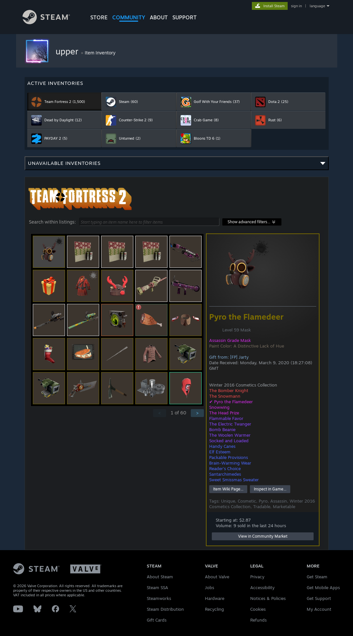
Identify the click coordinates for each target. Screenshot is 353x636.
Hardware (214, 598)
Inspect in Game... (270, 489)
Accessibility (262, 587)
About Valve (217, 576)
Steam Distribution (165, 609)
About (159, 17)
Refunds (258, 620)
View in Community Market (262, 536)
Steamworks (159, 598)
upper (68, 51)
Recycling (214, 609)
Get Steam (317, 576)
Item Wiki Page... (228, 489)
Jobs (209, 587)
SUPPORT (184, 17)
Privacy (257, 576)
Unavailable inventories (176, 165)
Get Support (319, 598)
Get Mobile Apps (323, 587)
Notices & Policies (268, 598)
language (317, 6)
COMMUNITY (128, 17)
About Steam (160, 576)
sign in (296, 6)
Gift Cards (156, 620)
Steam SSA (157, 587)
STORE (99, 17)
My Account (319, 609)
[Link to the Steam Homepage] (51, 22)
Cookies (258, 609)
